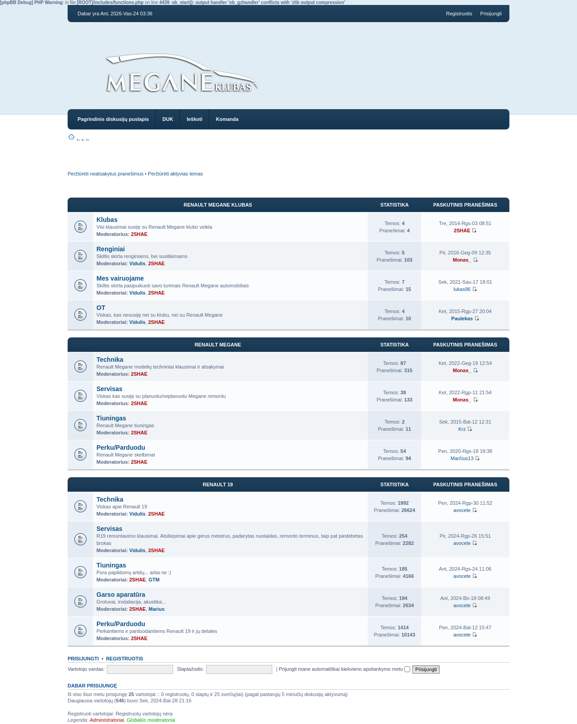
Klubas (107, 219)
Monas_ (462, 260)
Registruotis (459, 13)
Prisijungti (491, 13)
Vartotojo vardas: (86, 669)
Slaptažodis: (190, 669)
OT (100, 307)
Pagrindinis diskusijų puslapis (113, 119)
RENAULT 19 (218, 484)
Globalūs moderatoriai (151, 720)
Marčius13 (462, 458)
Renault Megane (218, 344)
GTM (154, 579)
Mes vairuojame (120, 278)
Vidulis (137, 263)
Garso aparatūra (120, 594)
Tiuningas (111, 418)
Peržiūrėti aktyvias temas (175, 173)
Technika (110, 359)
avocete (462, 510)
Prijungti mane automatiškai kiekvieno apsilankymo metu (344, 669)
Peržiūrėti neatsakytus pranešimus (105, 173)
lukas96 (462, 289)
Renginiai (110, 249)
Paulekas (462, 318)
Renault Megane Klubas (217, 205)
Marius (157, 609)
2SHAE (139, 234)
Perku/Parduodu (120, 447)
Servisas (109, 388)
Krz (462, 429)
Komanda (227, 119)
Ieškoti (194, 119)
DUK (167, 119)
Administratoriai (107, 720)
